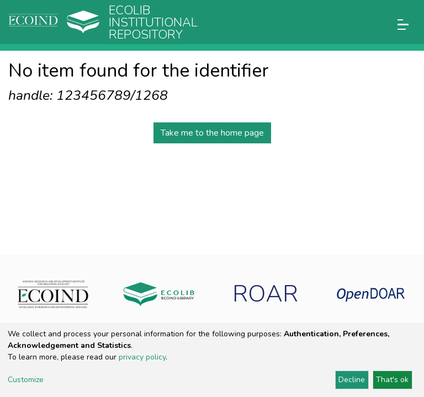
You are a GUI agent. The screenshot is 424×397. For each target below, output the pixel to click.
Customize (26, 379)
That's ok (392, 379)
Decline (351, 379)
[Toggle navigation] (403, 24)
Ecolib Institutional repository (153, 22)
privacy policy (142, 357)
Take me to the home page (212, 133)
